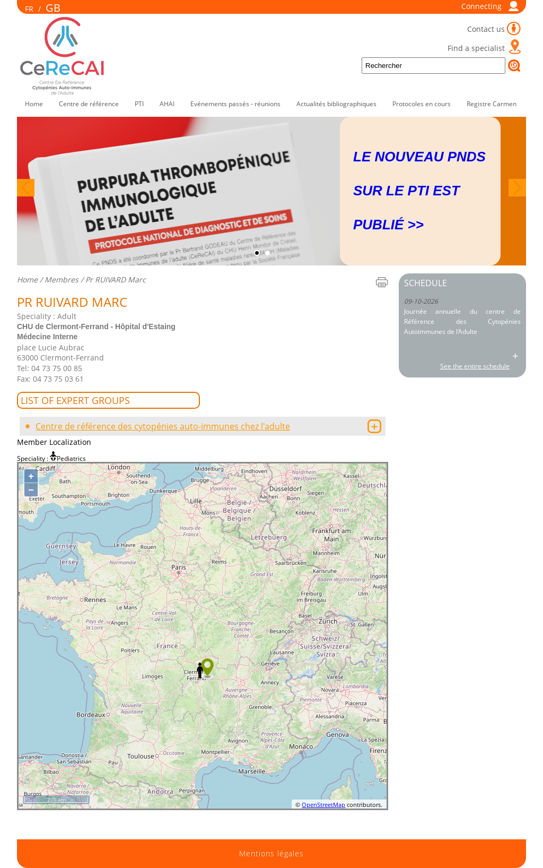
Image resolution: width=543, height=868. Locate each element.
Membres (61, 279)
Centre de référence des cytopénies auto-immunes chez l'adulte (163, 426)
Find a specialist (476, 48)
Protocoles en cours (421, 103)
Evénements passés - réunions (235, 103)
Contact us (486, 29)
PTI (139, 103)
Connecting (481, 6)
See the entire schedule (475, 366)
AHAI (167, 103)
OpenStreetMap (323, 805)
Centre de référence (89, 103)
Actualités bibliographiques (336, 103)
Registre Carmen (491, 103)
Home (34, 103)
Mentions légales (271, 853)
